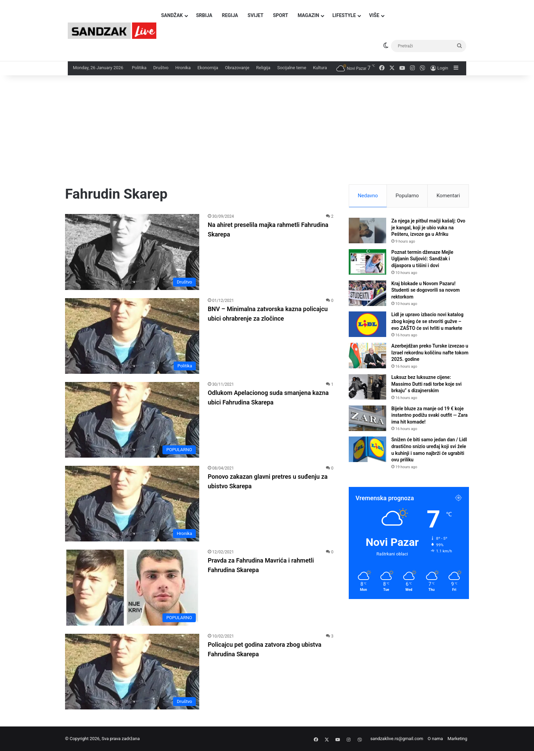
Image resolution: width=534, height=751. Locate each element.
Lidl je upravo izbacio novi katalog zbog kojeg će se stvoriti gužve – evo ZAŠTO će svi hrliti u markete (427, 321)
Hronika (183, 67)
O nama (435, 738)
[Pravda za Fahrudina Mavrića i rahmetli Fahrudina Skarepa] (132, 587)
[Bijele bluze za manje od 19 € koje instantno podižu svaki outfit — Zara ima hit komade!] (367, 418)
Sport (280, 15)
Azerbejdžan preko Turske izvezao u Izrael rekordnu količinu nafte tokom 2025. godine (429, 352)
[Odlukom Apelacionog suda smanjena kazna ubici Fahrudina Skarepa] (132, 420)
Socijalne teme (291, 67)
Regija (230, 15)
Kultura (320, 67)
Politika (139, 67)
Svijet (255, 15)
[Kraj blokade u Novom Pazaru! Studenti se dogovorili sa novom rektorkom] (367, 293)
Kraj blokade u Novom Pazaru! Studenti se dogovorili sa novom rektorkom (425, 290)
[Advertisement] (267, 133)
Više (374, 15)
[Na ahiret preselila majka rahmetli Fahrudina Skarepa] (132, 252)
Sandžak (172, 15)
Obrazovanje (237, 67)
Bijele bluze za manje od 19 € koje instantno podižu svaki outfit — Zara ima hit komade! (429, 415)
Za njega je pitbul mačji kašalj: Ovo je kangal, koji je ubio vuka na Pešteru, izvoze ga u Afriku (428, 227)
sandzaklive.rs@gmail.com (396, 738)
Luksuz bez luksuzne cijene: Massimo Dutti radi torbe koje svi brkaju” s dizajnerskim (426, 383)
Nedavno (368, 196)
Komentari (448, 196)
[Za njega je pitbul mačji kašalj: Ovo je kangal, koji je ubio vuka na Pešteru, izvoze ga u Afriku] (367, 230)
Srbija (204, 15)
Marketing (457, 738)
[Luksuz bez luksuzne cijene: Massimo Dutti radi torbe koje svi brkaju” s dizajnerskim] (367, 387)
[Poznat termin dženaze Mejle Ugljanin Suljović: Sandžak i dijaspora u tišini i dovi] (367, 262)
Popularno (407, 196)
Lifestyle (344, 15)
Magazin (308, 15)
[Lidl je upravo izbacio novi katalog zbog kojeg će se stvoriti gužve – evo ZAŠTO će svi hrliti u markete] (367, 324)
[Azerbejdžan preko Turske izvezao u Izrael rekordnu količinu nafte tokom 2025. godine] (367, 355)
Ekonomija (208, 67)
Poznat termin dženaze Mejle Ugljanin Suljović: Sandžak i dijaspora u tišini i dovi (422, 258)
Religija (263, 67)
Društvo (161, 67)
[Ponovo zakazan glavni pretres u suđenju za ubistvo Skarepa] (132, 503)
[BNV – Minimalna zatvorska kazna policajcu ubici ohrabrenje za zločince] (132, 336)
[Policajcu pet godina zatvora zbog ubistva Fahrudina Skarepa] (132, 671)
